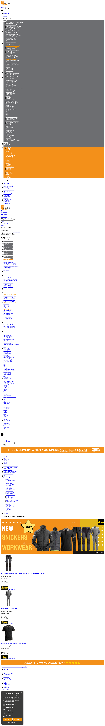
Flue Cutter (9, 94)
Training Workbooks (11, 42)
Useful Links (7, 203)
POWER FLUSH (8, 72)
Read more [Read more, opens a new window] (11, 701)
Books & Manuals (8, 186)
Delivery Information (9, 190)
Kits (7, 105)
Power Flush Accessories (12, 73)
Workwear (6, 513)
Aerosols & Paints (11, 81)
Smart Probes (9, 61)
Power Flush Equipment (9, 472)
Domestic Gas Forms (11, 25)
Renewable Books (11, 39)
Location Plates (10, 107)
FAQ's (6, 192)
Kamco (8, 161)
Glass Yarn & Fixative (12, 101)
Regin (8, 165)
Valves (5, 463)
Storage (5, 476)
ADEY (8, 479)
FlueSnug (9, 96)
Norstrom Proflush (10, 495)
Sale (5, 475)
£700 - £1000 (9, 71)
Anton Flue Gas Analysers (12, 50)
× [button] (21, 692)
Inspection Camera (11, 55)
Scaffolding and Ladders (12, 122)
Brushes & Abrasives (11, 85)
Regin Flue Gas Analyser (12, 60)
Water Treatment (10, 139)
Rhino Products (10, 167)
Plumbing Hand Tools (11, 118)
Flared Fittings (10, 92)
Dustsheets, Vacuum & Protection (14, 88)
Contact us (7, 187)
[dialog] (12, 708)
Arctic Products (10, 481)
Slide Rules (9, 40)
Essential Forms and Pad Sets (13, 26)
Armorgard (9, 153)
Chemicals (6, 460)
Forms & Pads (7, 468)
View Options (11, 589)
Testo (8, 176)
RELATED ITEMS (11, 59)
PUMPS (5, 143)
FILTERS (6, 142)
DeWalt (8, 159)
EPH (7, 160)
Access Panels (10, 78)
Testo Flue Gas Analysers (12, 64)
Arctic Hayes (9, 152)
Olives (8, 114)
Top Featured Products (9, 512)
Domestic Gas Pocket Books (13, 35)
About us (6, 183)
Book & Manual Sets (11, 32)
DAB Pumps (9, 157)
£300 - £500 (9, 68)
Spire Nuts (9, 131)
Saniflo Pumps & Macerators (13, 500)
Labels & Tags (7, 459)
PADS (5, 21)
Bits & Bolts (9, 84)
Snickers (8, 172)
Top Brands (7, 200)
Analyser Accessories (11, 48)
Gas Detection (10, 100)
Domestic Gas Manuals (12, 34)
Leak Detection (10, 106)
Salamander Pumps (10, 501)
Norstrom (9, 164)
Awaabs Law (7, 184)
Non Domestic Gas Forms (12, 27)
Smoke (8, 126)
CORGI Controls (10, 155)
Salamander (9, 168)
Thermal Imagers (10, 65)
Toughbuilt (9, 177)
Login (5, 16)
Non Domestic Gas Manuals (13, 36)
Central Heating (10, 86)
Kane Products (9, 493)
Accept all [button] (7, 719)
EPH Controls (9, 491)
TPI (7, 174)
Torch (8, 136)
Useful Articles (8, 202)
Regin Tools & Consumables (10, 471)
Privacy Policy (7, 195)
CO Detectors (10, 51)
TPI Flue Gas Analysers (12, 63)
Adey (8, 148)
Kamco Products (10, 492)
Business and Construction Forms (14, 22)
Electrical (9, 89)
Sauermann (9, 171)
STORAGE (6, 144)
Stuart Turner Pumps (11, 506)
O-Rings (8, 111)
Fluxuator (9, 97)
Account (4, 212)
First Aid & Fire (10, 90)
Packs (5, 458)
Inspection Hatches (11, 103)
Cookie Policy (7, 188)
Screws (8, 123)
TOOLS (5, 77)
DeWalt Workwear (10, 489)
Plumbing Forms (10, 29)
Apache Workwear (10, 480)
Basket (4, 214)
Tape (7, 134)
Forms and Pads (8, 194)
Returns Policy (8, 196)
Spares (8, 128)
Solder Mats (9, 127)
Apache (8, 151)
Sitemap (6, 198)
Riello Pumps (9, 497)
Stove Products (10, 132)
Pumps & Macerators (8, 474)
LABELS (6, 43)
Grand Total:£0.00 (5, 223)
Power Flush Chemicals (12, 75)
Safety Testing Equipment (12, 121)
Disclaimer (7, 191)
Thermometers (10, 135)
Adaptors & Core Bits (11, 80)
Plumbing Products (8, 470)
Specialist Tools (10, 130)
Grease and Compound (12, 102)
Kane (8, 163)
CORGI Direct (10, 156)
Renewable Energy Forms (12, 30)
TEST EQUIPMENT (8, 44)
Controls (6, 462)
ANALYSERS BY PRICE (12, 47)
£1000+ (8, 67)
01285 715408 (4, 7)
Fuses (8, 98)
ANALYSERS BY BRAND (13, 46)
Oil (7, 113)
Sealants (8, 125)
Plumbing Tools (10, 119)
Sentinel (8, 504)
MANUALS (6, 31)
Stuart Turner (9, 173)
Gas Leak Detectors (11, 53)
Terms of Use (7, 199)
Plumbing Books (10, 38)
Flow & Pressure (10, 93)
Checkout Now (4, 230)
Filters (5, 464)
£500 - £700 (9, 69)
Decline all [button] (17, 719)
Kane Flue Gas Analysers (12, 56)
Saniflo (8, 169)
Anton (8, 149)
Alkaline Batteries (11, 82)
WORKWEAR (7, 146)
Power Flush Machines (12, 76)
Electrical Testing (10, 52)
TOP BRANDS (7, 147)
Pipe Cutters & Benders (12, 117)
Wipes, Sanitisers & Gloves (13, 140)
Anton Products (10, 484)
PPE (7, 115)
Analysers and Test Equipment (11, 466)
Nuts (7, 110)
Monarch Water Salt (11, 109)
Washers (8, 138)
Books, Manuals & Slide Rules (11, 467)
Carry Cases (9, 23)
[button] (12, 722)
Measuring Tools (10, 57)
